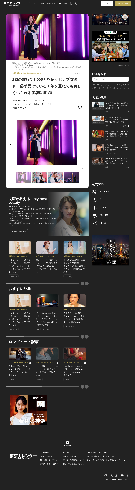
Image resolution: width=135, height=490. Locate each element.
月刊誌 (63, 3)
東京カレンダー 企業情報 (50, 464)
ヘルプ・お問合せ (47, 456)
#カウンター (127, 88)
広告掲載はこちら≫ (123, 65)
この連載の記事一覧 (18, 232)
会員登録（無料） (123, 3)
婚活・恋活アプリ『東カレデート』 (101, 456)
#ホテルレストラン (115, 84)
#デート (96, 88)
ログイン (107, 3)
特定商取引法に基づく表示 (73, 464)
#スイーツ (105, 88)
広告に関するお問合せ (48, 460)
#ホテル (96, 84)
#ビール (127, 84)
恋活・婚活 (51, 3)
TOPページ (44, 452)
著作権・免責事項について (73, 460)
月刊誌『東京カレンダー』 (97, 452)
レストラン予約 (36, 3)
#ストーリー (116, 88)
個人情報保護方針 (70, 456)
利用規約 (66, 452)
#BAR (104, 84)
